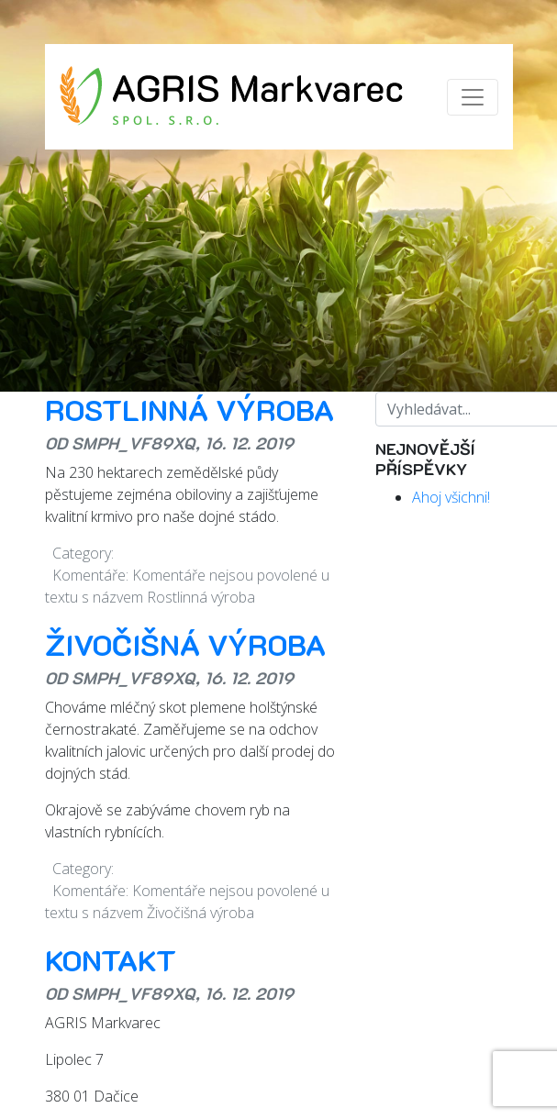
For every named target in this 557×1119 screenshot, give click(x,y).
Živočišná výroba (185, 644)
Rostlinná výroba (189, 409)
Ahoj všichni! (451, 497)
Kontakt (110, 959)
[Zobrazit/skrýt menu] (472, 97)
